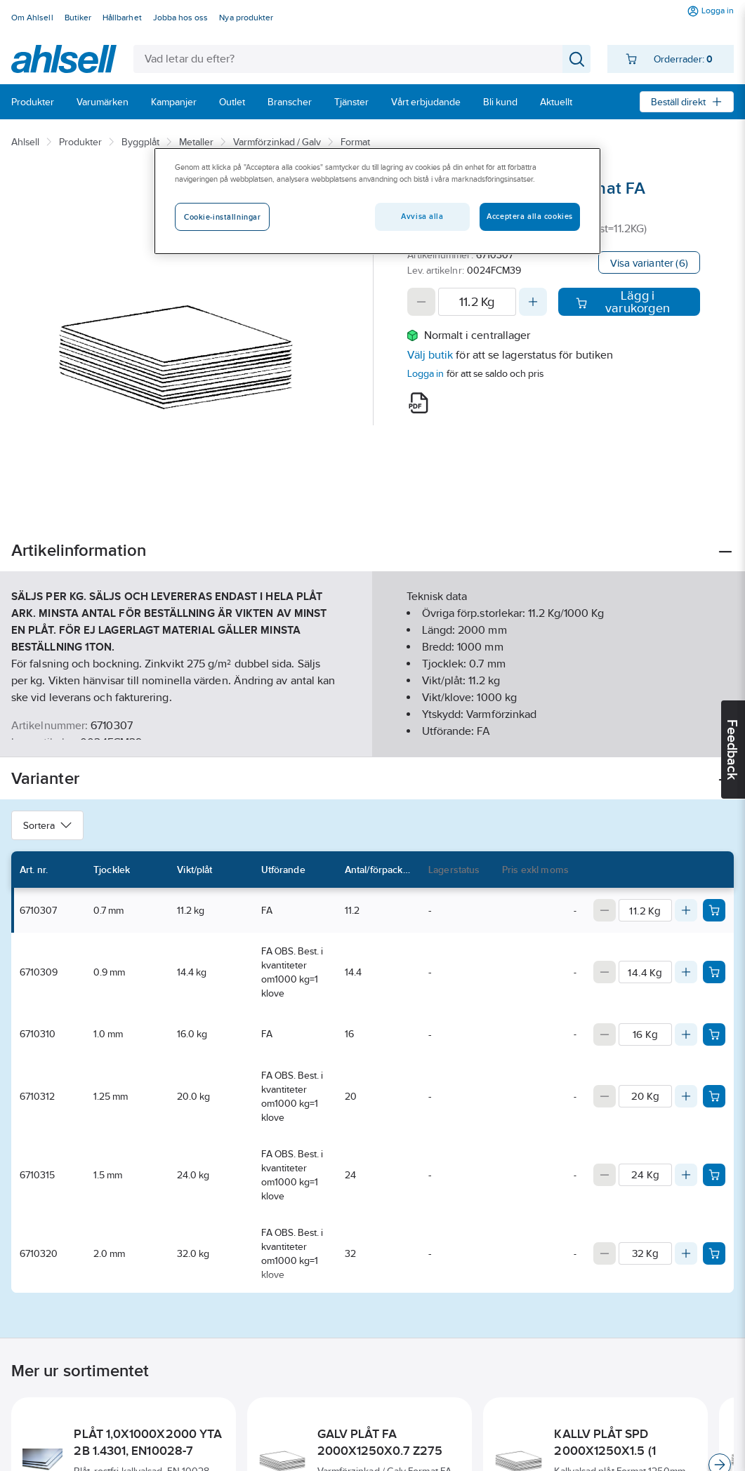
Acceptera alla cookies (530, 216)
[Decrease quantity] (421, 302)
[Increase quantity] (533, 302)
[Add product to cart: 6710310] (714, 1034)
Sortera (47, 825)
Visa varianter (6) (649, 263)
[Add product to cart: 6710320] (714, 1253)
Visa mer (372, 734)
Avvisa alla (422, 216)
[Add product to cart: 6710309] (714, 972)
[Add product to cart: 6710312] (714, 1096)
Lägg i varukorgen (623, 301)
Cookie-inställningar (222, 217)
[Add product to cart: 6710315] (714, 1175)
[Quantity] (477, 302)
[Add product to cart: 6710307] (714, 910)
